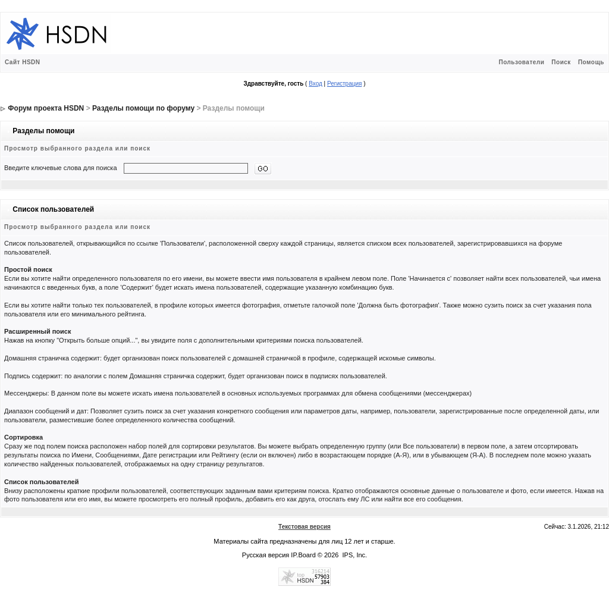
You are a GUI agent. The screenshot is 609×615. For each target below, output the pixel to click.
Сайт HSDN (22, 62)
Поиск (561, 62)
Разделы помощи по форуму (143, 108)
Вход (315, 83)
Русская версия (265, 554)
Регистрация (344, 83)
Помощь (591, 62)
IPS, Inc (354, 554)
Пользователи (521, 62)
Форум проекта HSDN (46, 108)
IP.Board (303, 554)
